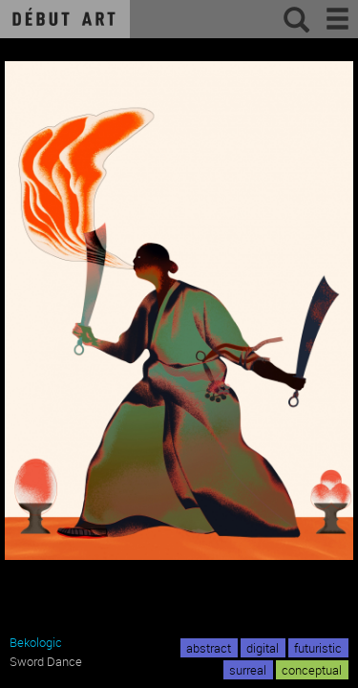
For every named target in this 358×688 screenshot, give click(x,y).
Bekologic (36, 642)
